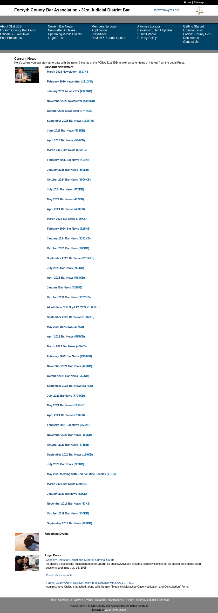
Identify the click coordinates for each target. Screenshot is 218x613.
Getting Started (193, 26)
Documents (191, 38)
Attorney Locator (148, 26)
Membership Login (104, 26)
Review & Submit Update (109, 38)
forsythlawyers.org (166, 10)
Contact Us (191, 42)
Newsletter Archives (61, 30)
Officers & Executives (15, 34)
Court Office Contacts (59, 575)
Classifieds (99, 34)
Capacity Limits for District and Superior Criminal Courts (80, 559)
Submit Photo (146, 34)
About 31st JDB (11, 26)
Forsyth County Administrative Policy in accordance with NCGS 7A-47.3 (90, 582)
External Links (193, 30)
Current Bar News (60, 26)
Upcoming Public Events (65, 34)
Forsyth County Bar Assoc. (18, 30)
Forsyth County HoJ (197, 34)
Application (99, 30)
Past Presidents (11, 38)
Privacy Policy (147, 38)
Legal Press (56, 38)
